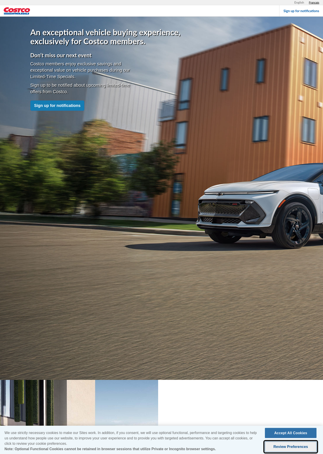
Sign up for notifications (57, 105)
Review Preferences (290, 448)
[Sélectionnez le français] (314, 2)
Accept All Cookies (290, 434)
